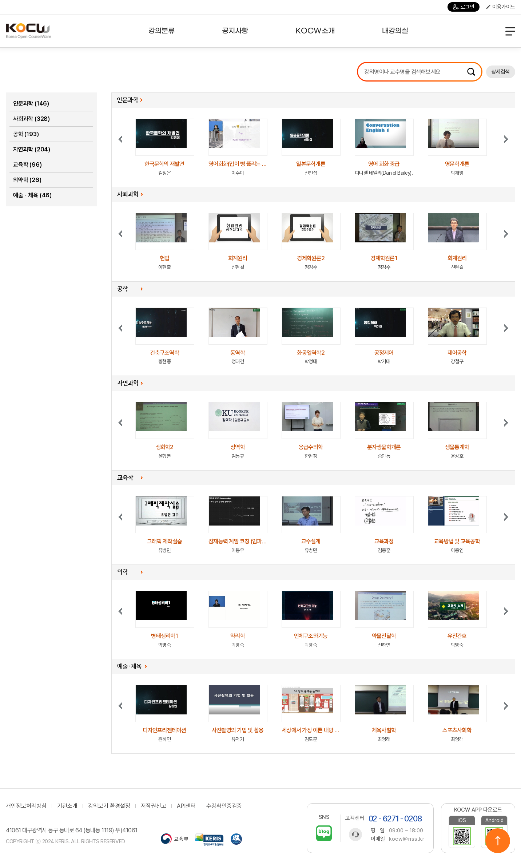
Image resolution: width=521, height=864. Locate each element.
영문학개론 (457, 163)
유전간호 (457, 636)
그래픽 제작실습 (164, 541)
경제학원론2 (311, 258)
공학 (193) (26, 134)
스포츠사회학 (457, 730)
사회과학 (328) (31, 118)
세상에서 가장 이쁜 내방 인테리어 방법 (323, 730)
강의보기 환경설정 (109, 806)
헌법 (165, 258)
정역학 (237, 447)
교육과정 (384, 541)
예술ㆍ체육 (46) (32, 195)
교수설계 (311, 541)
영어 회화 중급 (383, 163)
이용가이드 (500, 7)
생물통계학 (457, 447)
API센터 (186, 806)
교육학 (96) (27, 164)
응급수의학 (311, 447)
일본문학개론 (310, 163)
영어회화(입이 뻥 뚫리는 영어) (240, 163)
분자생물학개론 (384, 447)
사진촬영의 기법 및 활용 (237, 730)
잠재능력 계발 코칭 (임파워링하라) (245, 541)
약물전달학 (384, 636)
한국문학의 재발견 (164, 163)
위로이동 (497, 840)
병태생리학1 (164, 636)
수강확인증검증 (224, 806)
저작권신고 (153, 806)
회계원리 (237, 258)
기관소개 (67, 806)
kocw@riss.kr (406, 839)
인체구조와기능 (311, 636)
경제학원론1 (383, 258)
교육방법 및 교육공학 (457, 541)
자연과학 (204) (31, 149)
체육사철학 (384, 730)
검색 (471, 72)
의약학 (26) (27, 180)
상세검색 (501, 71)
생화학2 (165, 447)
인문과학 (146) (31, 103)
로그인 (463, 7)
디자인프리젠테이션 (164, 730)
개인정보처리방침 (26, 806)
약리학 (237, 636)
